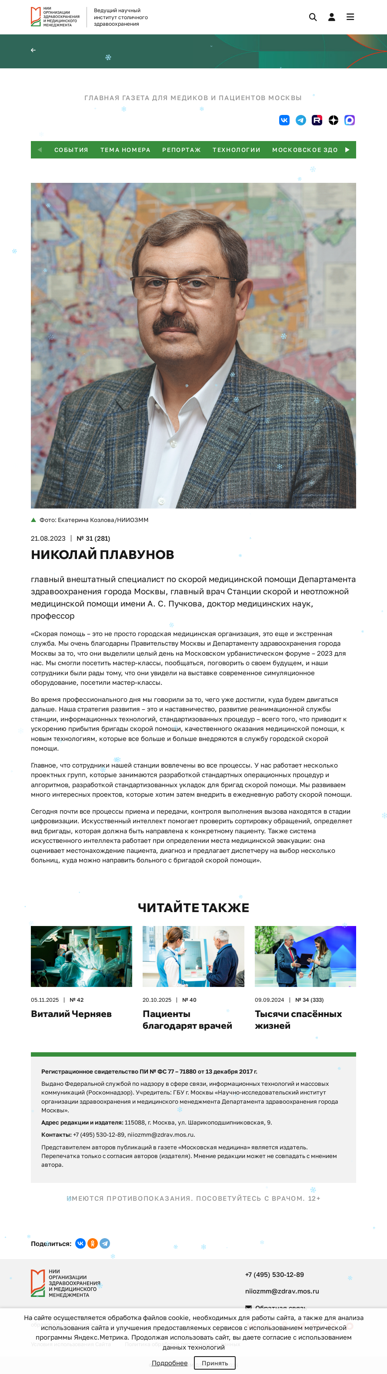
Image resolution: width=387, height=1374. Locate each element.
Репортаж (181, 149)
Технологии (236, 149)
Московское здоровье (316, 149)
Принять (215, 1363)
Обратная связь (276, 1308)
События (71, 149)
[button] (347, 150)
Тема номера (125, 149)
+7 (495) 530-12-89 (274, 1274)
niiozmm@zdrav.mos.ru (282, 1291)
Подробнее (170, 1363)
